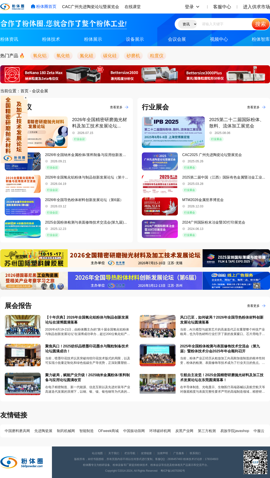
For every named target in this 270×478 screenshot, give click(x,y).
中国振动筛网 (134, 431)
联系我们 (195, 453)
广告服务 (178, 453)
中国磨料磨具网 (17, 431)
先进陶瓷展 (43, 431)
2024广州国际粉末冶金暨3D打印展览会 (213, 222)
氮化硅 (86, 55)
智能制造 (86, 431)
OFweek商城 (108, 431)
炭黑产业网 (184, 431)
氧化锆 (63, 55)
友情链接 (146, 453)
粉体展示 (93, 39)
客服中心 (222, 7)
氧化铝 (40, 55)
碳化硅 (110, 55)
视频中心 (219, 39)
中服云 (259, 431)
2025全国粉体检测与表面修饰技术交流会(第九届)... (86, 222)
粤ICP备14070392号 (173, 470)
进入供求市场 (256, 7)
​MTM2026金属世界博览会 (203, 200)
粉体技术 (51, 39)
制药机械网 (66, 431)
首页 (24, 91)
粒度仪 (156, 55)
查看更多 (119, 107)
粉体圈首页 (43, 6)
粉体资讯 (9, 39)
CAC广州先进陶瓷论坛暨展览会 (90, 7)
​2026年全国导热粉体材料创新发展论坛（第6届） (84, 200)
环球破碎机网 (160, 431)
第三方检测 (207, 431)
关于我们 (113, 453)
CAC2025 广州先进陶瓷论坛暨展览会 (212, 155)
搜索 (260, 24)
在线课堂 (133, 7)
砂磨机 (133, 55)
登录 (189, 7)
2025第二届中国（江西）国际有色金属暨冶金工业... (223, 177)
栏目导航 (130, 453)
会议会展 (177, 39)
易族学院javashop (234, 431)
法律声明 (162, 453)
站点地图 (97, 453)
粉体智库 (261, 39)
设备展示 (135, 39)
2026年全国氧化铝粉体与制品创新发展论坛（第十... (86, 177)
